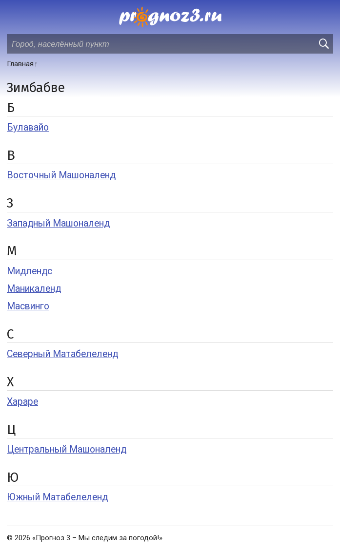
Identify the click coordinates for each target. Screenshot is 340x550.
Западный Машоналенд (58, 223)
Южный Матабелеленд (57, 497)
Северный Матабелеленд (62, 354)
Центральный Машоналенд (66, 449)
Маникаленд (34, 288)
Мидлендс (29, 271)
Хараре (22, 401)
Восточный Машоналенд (61, 175)
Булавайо (28, 127)
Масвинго (28, 306)
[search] (323, 44)
